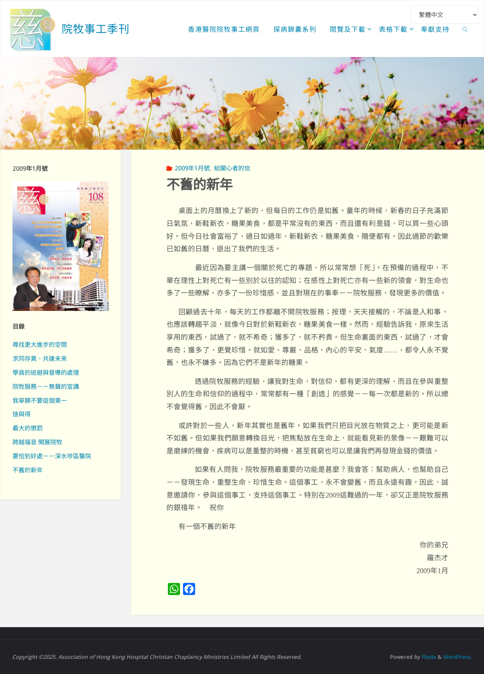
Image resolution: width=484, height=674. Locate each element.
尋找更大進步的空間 (39, 344)
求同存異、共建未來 (39, 358)
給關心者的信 (232, 168)
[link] (465, 28)
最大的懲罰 (27, 428)
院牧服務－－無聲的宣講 (45, 386)
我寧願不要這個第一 (39, 400)
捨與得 (21, 414)
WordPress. (457, 656)
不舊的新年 (27, 470)
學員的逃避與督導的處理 (45, 372)
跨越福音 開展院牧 (37, 442)
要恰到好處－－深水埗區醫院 (51, 456)
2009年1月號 (192, 168)
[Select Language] (444, 15)
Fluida (427, 656)
